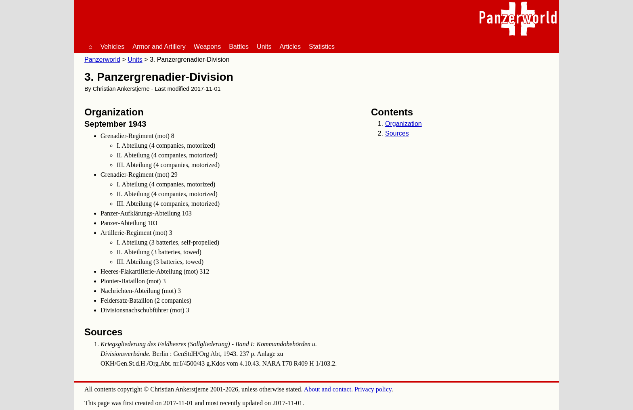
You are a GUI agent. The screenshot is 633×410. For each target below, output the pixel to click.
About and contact (327, 389)
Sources (397, 133)
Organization (403, 123)
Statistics (322, 46)
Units (264, 46)
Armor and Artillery (159, 46)
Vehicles (113, 46)
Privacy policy (373, 389)
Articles (290, 46)
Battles (239, 46)
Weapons (207, 46)
